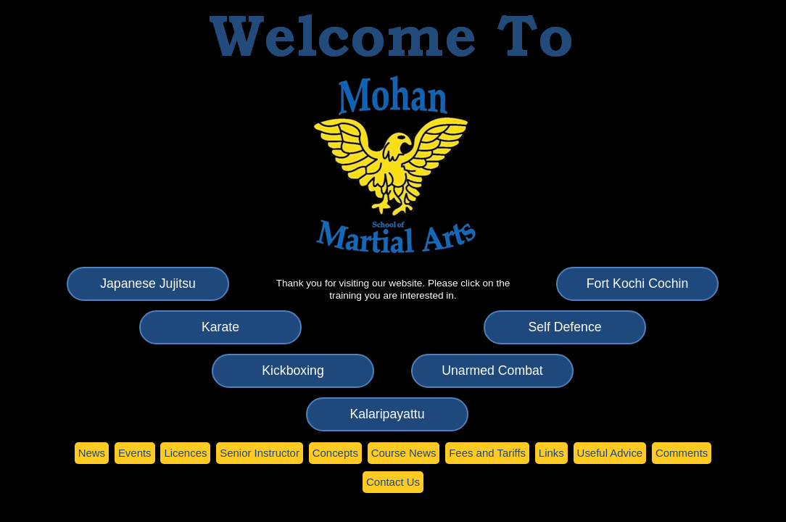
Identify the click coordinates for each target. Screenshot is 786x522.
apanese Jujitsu (148, 283)
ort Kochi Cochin (637, 283)
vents (135, 453)
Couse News (404, 453)
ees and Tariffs (487, 453)
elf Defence (564, 327)
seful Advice (610, 453)
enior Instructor (259, 453)
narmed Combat (492, 370)
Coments (681, 453)
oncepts (335, 453)
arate (220, 327)
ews (91, 453)
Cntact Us (393, 482)
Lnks (551, 453)
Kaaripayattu (386, 414)
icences (185, 453)
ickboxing (292, 370)
